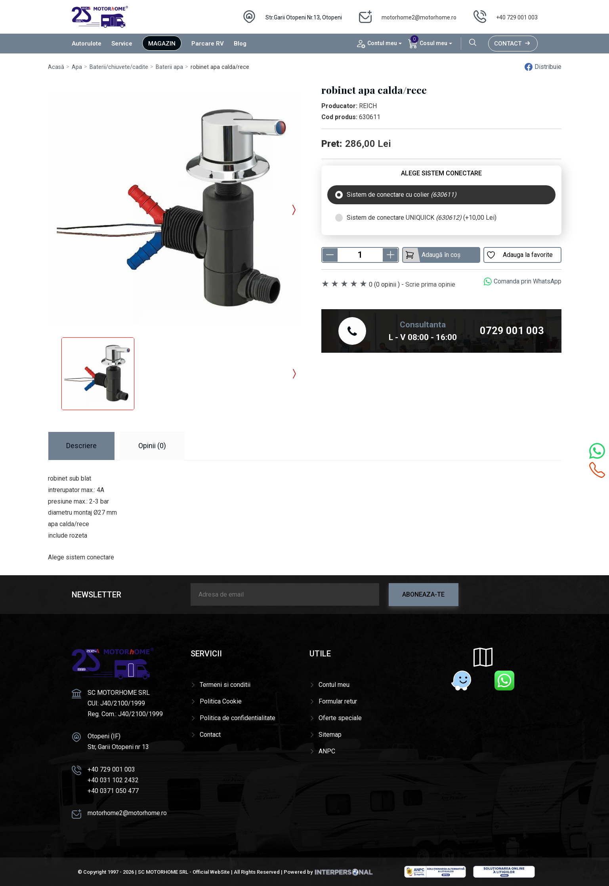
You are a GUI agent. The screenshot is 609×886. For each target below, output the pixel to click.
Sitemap (330, 734)
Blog (240, 43)
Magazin (162, 43)
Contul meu (334, 684)
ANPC (327, 751)
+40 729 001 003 (517, 17)
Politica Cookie (221, 701)
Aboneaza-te (423, 594)
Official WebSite (211, 872)
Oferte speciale (340, 718)
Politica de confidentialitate (237, 718)
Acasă (56, 67)
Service (121, 43)
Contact (513, 43)
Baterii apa (169, 67)
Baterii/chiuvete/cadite (119, 67)
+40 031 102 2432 (113, 780)
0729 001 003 (512, 331)
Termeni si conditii (225, 684)
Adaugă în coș (432, 255)
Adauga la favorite (519, 255)
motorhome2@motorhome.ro (419, 17)
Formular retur (338, 701)
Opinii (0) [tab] (152, 445)
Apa (77, 67)
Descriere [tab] (81, 445)
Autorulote (86, 43)
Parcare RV (207, 43)
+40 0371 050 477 (113, 791)
